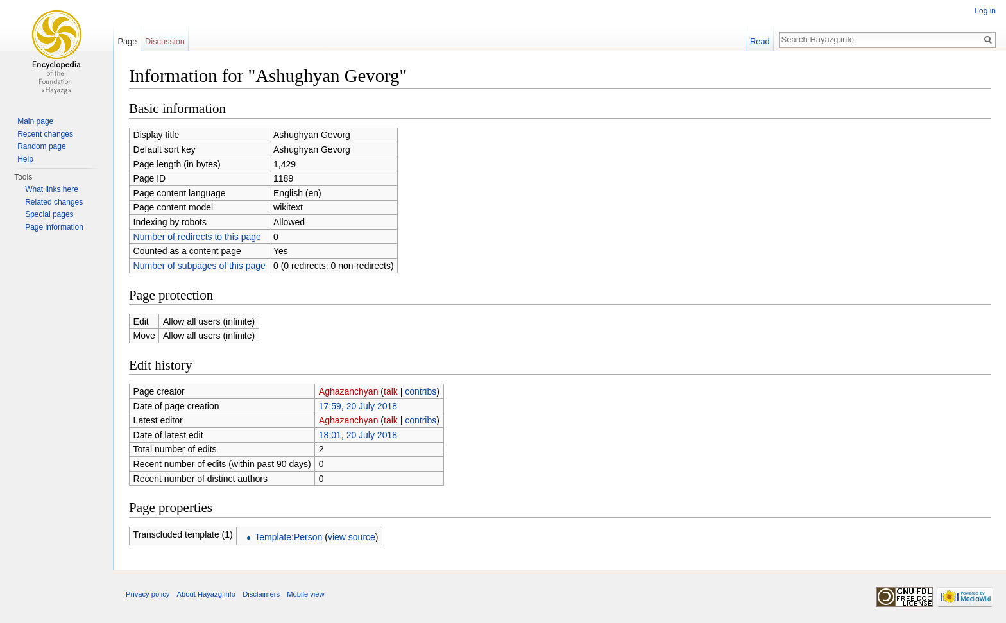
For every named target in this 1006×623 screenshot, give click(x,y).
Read (760, 41)
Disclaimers (261, 594)
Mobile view (305, 594)
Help (25, 159)
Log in (985, 10)
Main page (35, 121)
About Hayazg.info (206, 594)
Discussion (165, 41)
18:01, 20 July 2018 (358, 435)
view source (351, 537)
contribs (420, 391)
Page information (54, 227)
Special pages (49, 214)
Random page (41, 146)
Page (127, 41)
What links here (51, 189)
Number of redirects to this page (197, 237)
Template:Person (288, 537)
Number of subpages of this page (199, 265)
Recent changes (45, 134)
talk (391, 391)
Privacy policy (147, 594)
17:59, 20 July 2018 (358, 406)
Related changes (54, 202)
